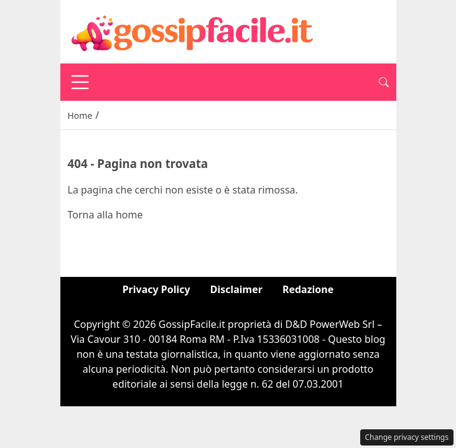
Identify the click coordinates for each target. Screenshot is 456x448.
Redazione (307, 289)
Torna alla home (105, 215)
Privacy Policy (156, 289)
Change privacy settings (407, 437)
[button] (384, 82)
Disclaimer (236, 289)
